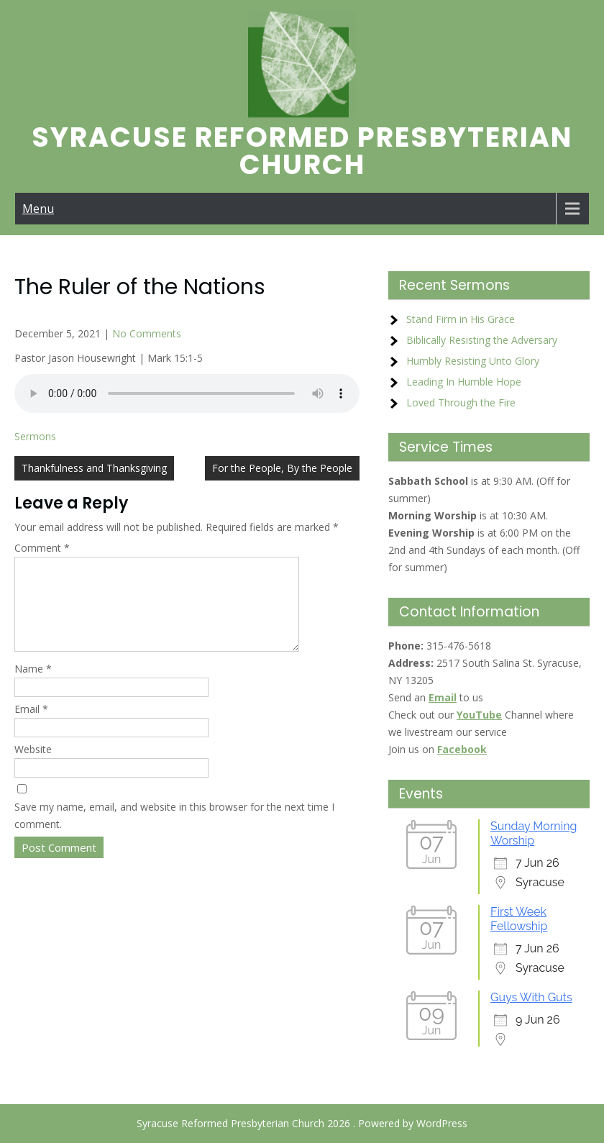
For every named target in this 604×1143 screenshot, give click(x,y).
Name (33, 686)
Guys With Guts (531, 997)
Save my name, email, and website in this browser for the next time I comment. (174, 832)
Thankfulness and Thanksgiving (94, 468)
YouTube (479, 714)
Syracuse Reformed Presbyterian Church (302, 150)
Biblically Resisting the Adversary (481, 340)
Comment (42, 548)
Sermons (35, 436)
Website (33, 766)
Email (31, 726)
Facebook (462, 749)
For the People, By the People (282, 468)
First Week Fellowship (518, 919)
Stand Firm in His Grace (460, 319)
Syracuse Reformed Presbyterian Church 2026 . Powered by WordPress (302, 1123)
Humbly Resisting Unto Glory (472, 361)
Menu (38, 209)
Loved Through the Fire (461, 402)
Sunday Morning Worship (533, 833)
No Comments (146, 333)
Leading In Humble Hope (463, 381)
